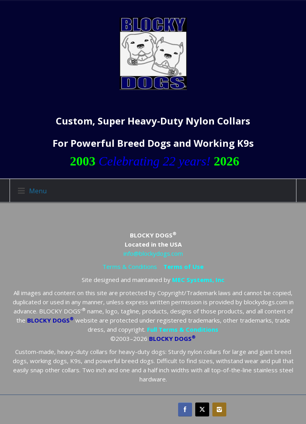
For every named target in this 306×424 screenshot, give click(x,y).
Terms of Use (183, 266)
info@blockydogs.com (153, 253)
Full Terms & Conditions (182, 329)
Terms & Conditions (129, 266)
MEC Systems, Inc (198, 280)
